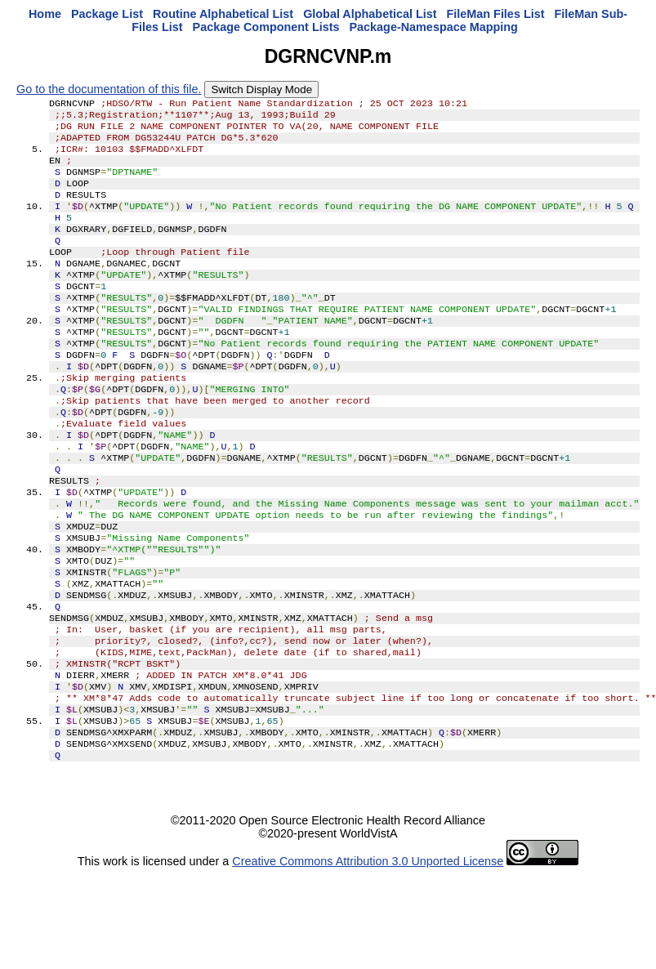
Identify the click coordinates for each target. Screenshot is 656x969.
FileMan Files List (496, 13)
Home (45, 13)
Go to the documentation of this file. (108, 89)
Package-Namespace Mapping (433, 26)
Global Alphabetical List (369, 13)
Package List (107, 13)
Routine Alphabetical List (223, 13)
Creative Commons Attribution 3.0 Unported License (367, 955)
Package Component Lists (266, 26)
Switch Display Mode (261, 89)
